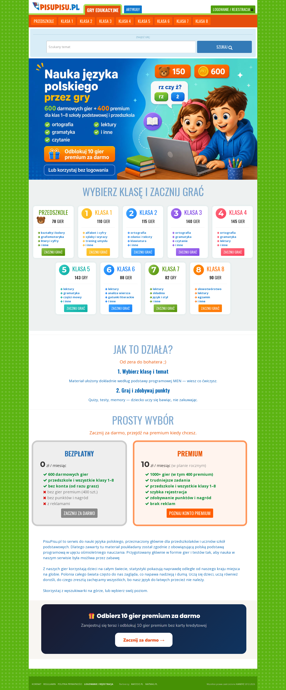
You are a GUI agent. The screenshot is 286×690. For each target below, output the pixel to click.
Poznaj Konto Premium (190, 513)
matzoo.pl (137, 684)
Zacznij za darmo (79, 513)
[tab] (102, 9)
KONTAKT (36, 684)
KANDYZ (240, 684)
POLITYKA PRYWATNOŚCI (70, 684)
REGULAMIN (49, 684)
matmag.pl (151, 684)
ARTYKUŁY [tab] (133, 9)
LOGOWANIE (233, 9)
